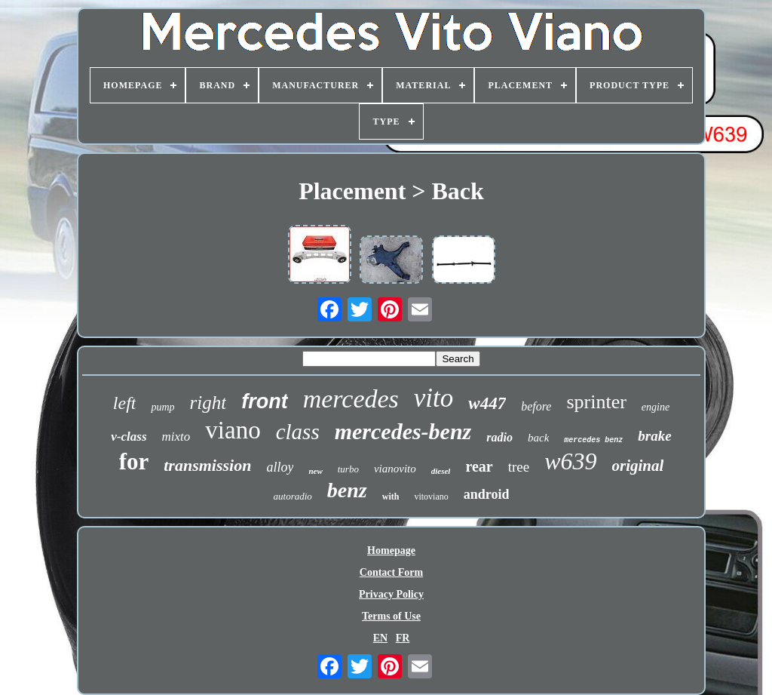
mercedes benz (593, 440)
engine (655, 407)
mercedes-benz (403, 431)
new (315, 470)
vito (433, 398)
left (124, 403)
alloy (279, 467)
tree (518, 467)
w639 (570, 461)
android (487, 494)
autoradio (293, 496)
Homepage (391, 550)
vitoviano (431, 496)
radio (499, 437)
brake (654, 436)
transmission (207, 465)
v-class (128, 436)
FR (403, 638)
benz (347, 490)
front (264, 401)
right (208, 402)
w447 (487, 403)
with (391, 496)
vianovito (395, 469)
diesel (441, 470)
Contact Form (391, 572)
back (538, 438)
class (298, 432)
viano (232, 430)
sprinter (596, 402)
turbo (348, 469)
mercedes (351, 399)
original (638, 466)
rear (478, 466)
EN (380, 638)
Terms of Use (391, 616)
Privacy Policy (391, 594)
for (134, 461)
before (536, 406)
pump (162, 407)
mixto (176, 436)
